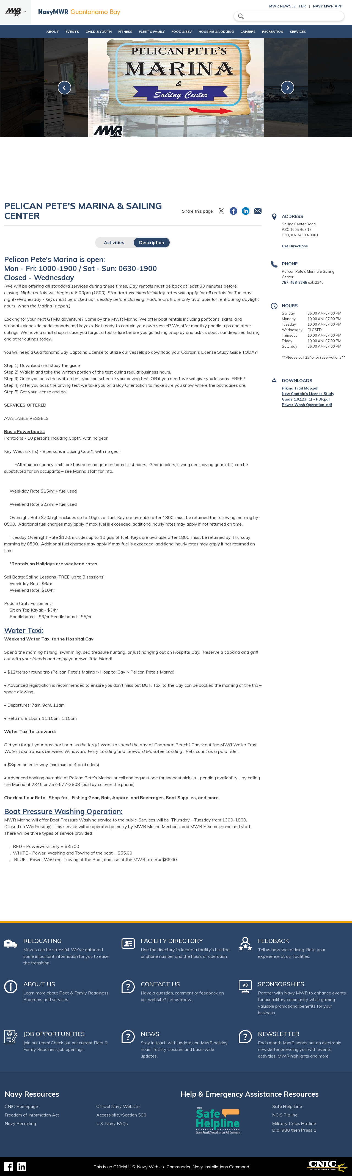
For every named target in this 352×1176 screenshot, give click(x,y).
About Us (39, 984)
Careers (254, 31)
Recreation (280, 31)
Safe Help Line (287, 1106)
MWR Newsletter (287, 6)
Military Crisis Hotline (294, 1123)
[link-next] (287, 87)
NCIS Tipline (285, 1115)
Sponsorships (281, 984)
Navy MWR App (327, 6)
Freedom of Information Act (32, 1115)
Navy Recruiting (20, 1123)
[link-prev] (64, 87)
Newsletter (278, 1034)
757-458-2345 (294, 282)
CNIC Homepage (21, 1106)
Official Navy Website (118, 1106)
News (150, 1034)
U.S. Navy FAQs (112, 1123)
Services (310, 31)
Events (60, 31)
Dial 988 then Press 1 (294, 1130)
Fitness (118, 31)
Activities (114, 242)
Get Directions (295, 246)
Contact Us (160, 984)
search (241, 16)
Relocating (42, 941)
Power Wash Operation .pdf (307, 404)
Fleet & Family (149, 31)
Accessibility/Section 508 (121, 1115)
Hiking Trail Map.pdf (300, 388)
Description (151, 242)
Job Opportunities (54, 1034)
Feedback (273, 941)
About (36, 31)
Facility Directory (172, 941)
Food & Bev (179, 31)
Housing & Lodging (218, 31)
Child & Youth (86, 31)
